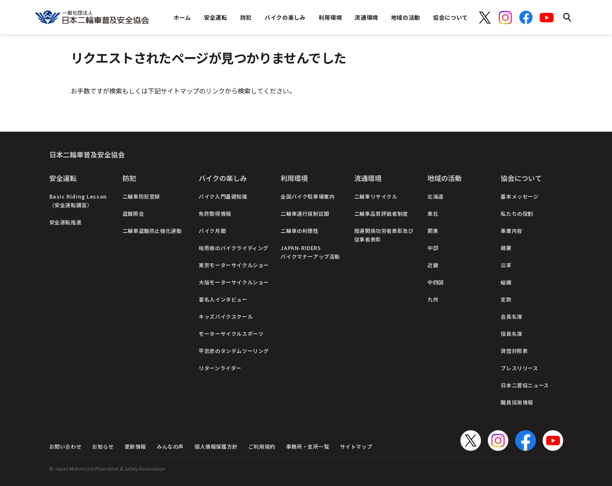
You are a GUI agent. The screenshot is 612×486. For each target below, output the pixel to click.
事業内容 (511, 230)
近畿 (432, 265)
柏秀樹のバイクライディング (234, 247)
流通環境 (368, 178)
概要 (506, 247)
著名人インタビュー (223, 299)
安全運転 (63, 178)
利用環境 (294, 178)
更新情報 (135, 446)
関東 (432, 230)
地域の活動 (444, 178)
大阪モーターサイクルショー (234, 282)
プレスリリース (519, 367)
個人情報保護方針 (216, 446)
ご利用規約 (261, 446)
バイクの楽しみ (223, 178)
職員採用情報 (517, 402)
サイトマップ (356, 446)
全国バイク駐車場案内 (307, 196)
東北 (432, 213)
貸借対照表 (514, 350)
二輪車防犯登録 (141, 196)
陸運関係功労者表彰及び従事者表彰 (384, 235)
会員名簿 (511, 316)
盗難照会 (133, 213)
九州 (432, 299)
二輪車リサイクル (375, 196)
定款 (506, 299)
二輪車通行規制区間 (305, 213)
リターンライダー (220, 367)
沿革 (506, 265)
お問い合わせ (65, 446)
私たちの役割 (517, 213)
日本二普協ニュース (525, 385)
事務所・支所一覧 (307, 446)
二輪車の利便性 (299, 230)
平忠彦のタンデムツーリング (234, 350)
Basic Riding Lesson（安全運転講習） (78, 200)
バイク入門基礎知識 (223, 196)
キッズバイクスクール (226, 316)
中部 (432, 247)
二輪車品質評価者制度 (381, 213)
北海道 (435, 196)
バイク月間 (212, 230)
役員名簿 (511, 333)
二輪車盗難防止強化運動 (152, 230)
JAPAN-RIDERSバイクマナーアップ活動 (310, 252)
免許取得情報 (215, 213)
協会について (521, 178)
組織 (506, 282)
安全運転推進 (65, 222)
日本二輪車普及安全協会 (87, 154)
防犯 (129, 178)
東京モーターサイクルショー (234, 265)
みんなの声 (170, 446)
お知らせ (102, 446)
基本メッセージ (519, 196)
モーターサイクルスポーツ (231, 333)
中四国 (435, 282)
